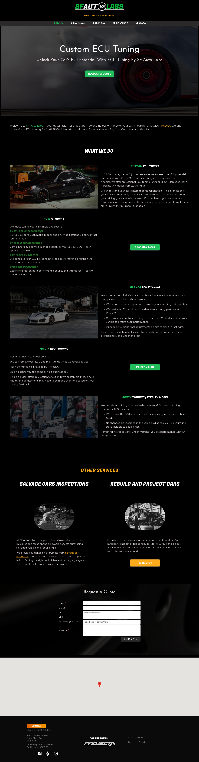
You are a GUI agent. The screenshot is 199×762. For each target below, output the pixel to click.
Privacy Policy (136, 737)
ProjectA (165, 125)
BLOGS (141, 23)
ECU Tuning (77, 23)
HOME (58, 23)
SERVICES (98, 23)
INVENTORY (120, 23)
